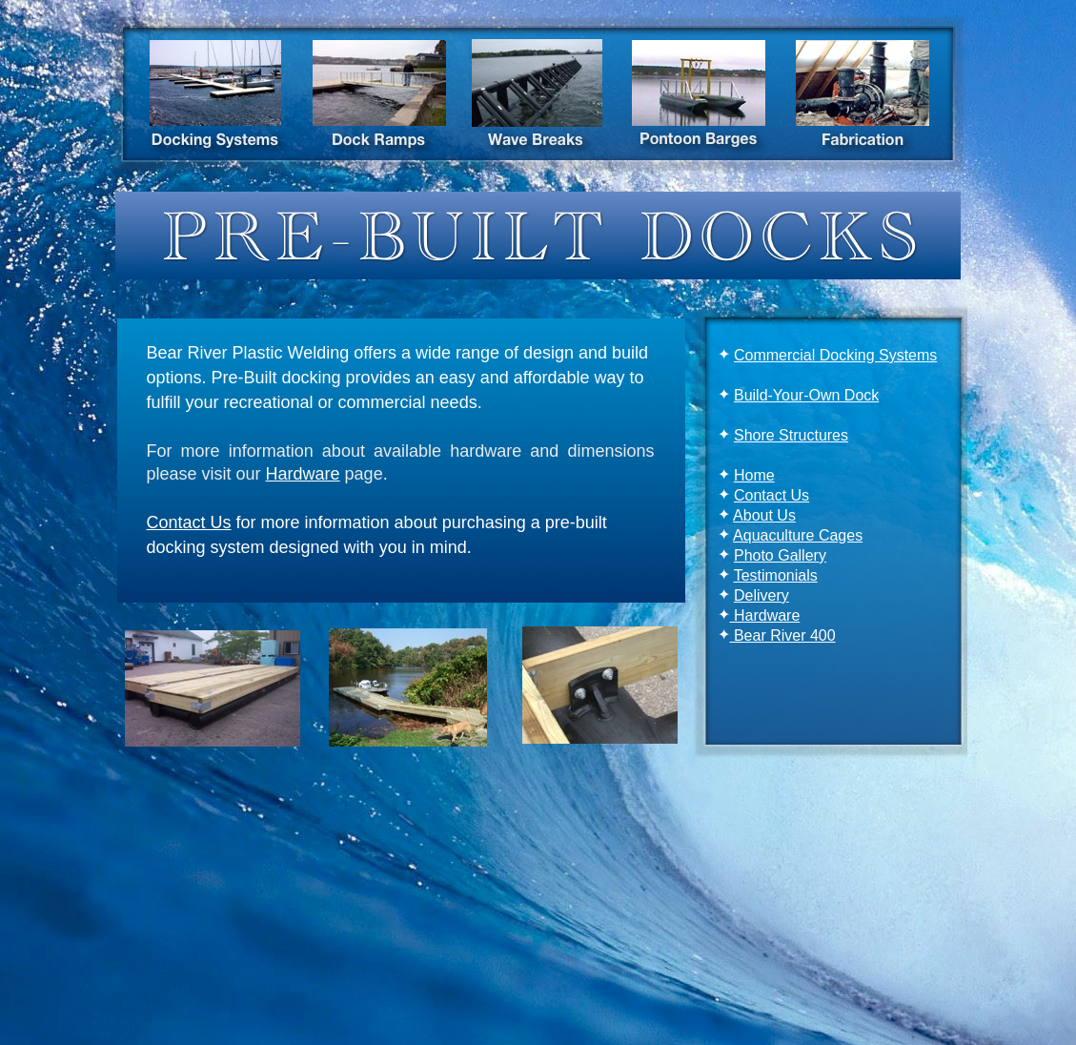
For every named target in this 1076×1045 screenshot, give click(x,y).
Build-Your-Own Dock (806, 395)
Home (754, 475)
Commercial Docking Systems (835, 355)
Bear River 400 (783, 635)
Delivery (761, 595)
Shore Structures (791, 435)
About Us (764, 515)
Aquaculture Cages (798, 535)
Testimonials (776, 575)
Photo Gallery (780, 555)
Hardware (765, 615)
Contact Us (771, 495)
